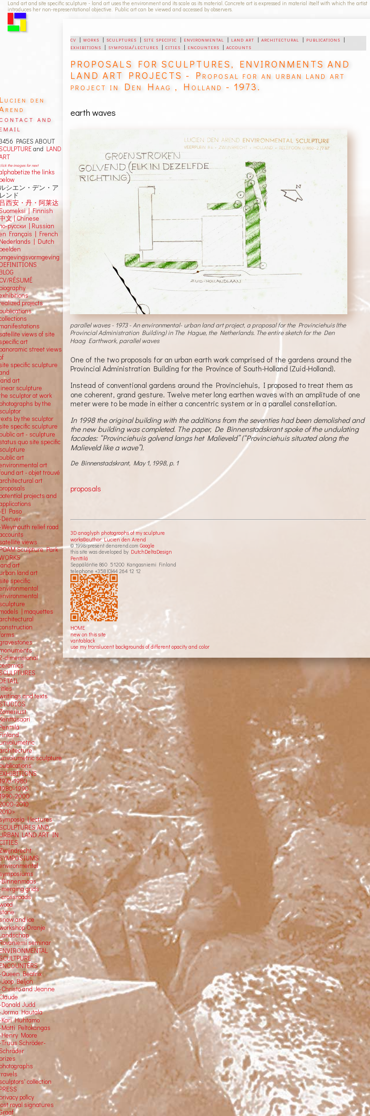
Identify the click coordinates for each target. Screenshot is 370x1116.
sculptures (121, 39)
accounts (238, 47)
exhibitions (85, 47)
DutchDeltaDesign (151, 551)
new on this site (88, 634)
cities (173, 47)
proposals (85, 488)
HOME (77, 627)
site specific (160, 39)
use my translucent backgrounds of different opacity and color (139, 646)
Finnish (41, 210)
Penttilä (79, 558)
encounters (203, 47)
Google (147, 545)
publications (323, 39)
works (91, 39)
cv (73, 39)
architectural (280, 39)
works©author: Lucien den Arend (108, 539)
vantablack (82, 640)
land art (242, 39)
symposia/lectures (133, 47)
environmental (204, 39)
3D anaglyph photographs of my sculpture (117, 532)
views (29, 542)
